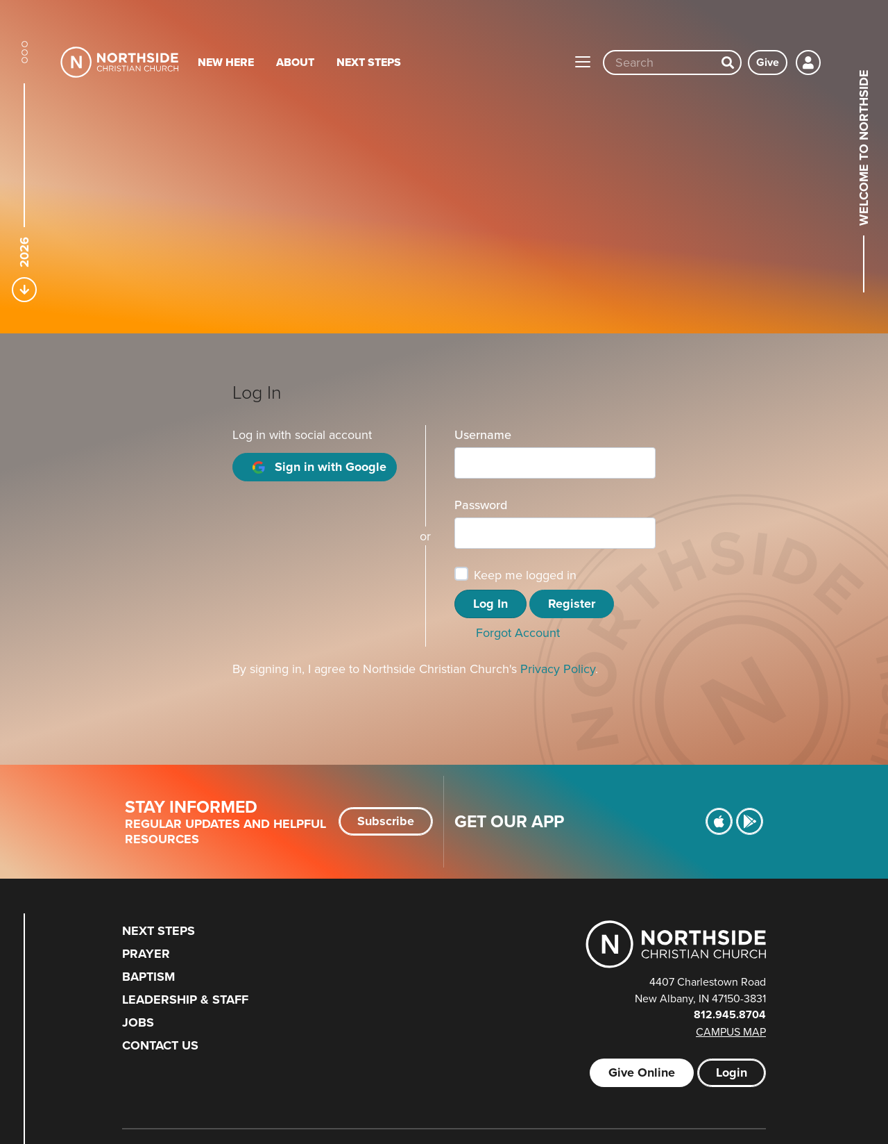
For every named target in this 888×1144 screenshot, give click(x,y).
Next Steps (368, 62)
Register (571, 604)
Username (482, 434)
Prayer (146, 954)
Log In (490, 604)
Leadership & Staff (185, 999)
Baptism (148, 977)
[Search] (727, 62)
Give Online (641, 1072)
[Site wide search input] (659, 62)
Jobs (138, 1022)
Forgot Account (518, 632)
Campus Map (731, 1031)
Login (731, 1072)
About (295, 62)
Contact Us (160, 1045)
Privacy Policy (557, 668)
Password (480, 504)
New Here (226, 62)
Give (767, 62)
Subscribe (385, 821)
